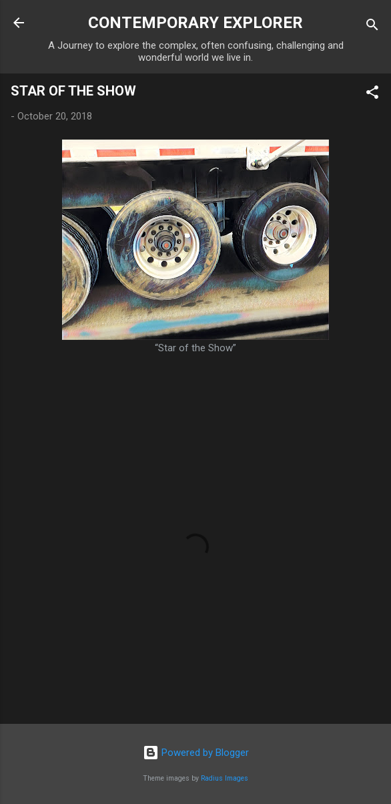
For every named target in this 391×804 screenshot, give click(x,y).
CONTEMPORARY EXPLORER (195, 22)
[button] (372, 94)
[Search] (372, 27)
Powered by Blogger (196, 753)
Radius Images (224, 778)
